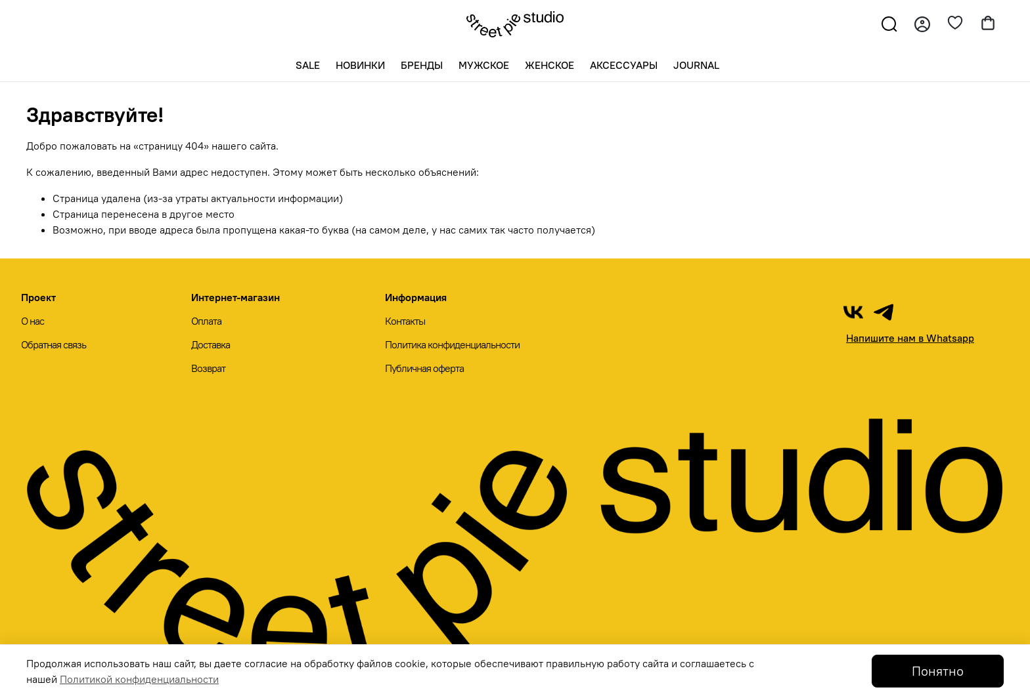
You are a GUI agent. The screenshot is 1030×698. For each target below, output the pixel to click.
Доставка (210, 344)
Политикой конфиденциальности (139, 679)
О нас (32, 320)
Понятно (938, 671)
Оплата (206, 320)
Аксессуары (624, 65)
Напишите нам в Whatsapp (910, 337)
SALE (308, 65)
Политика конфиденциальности (452, 344)
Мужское (484, 65)
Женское (549, 65)
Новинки (360, 65)
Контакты (405, 320)
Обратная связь (53, 344)
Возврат (208, 368)
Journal (696, 65)
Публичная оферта (424, 368)
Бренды (422, 65)
